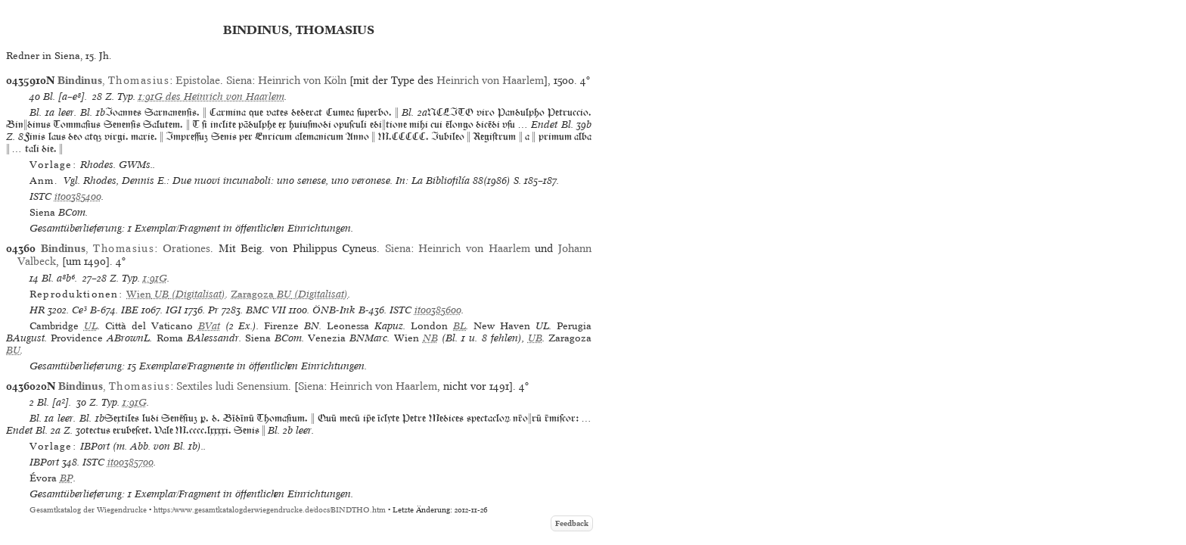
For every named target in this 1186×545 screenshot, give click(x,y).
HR (37, 310)
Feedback (571, 523)
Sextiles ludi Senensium (232, 386)
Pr (213, 310)
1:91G (155, 278)
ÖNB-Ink (333, 310)
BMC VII (266, 310)
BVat (209, 325)
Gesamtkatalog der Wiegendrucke (88, 510)
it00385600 (437, 310)
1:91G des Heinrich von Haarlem (211, 96)
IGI (174, 310)
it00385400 (77, 196)
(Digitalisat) (175, 294)
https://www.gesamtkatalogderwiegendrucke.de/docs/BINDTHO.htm (270, 510)
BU (13, 350)
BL (459, 325)
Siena (239, 80)
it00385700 (130, 462)
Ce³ (79, 310)
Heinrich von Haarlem (490, 80)
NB (430, 338)
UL (91, 325)
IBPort (44, 462)
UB (535, 338)
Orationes (186, 248)
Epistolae (197, 80)
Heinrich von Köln (302, 80)
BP (66, 478)
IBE (129, 310)
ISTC (40, 196)
